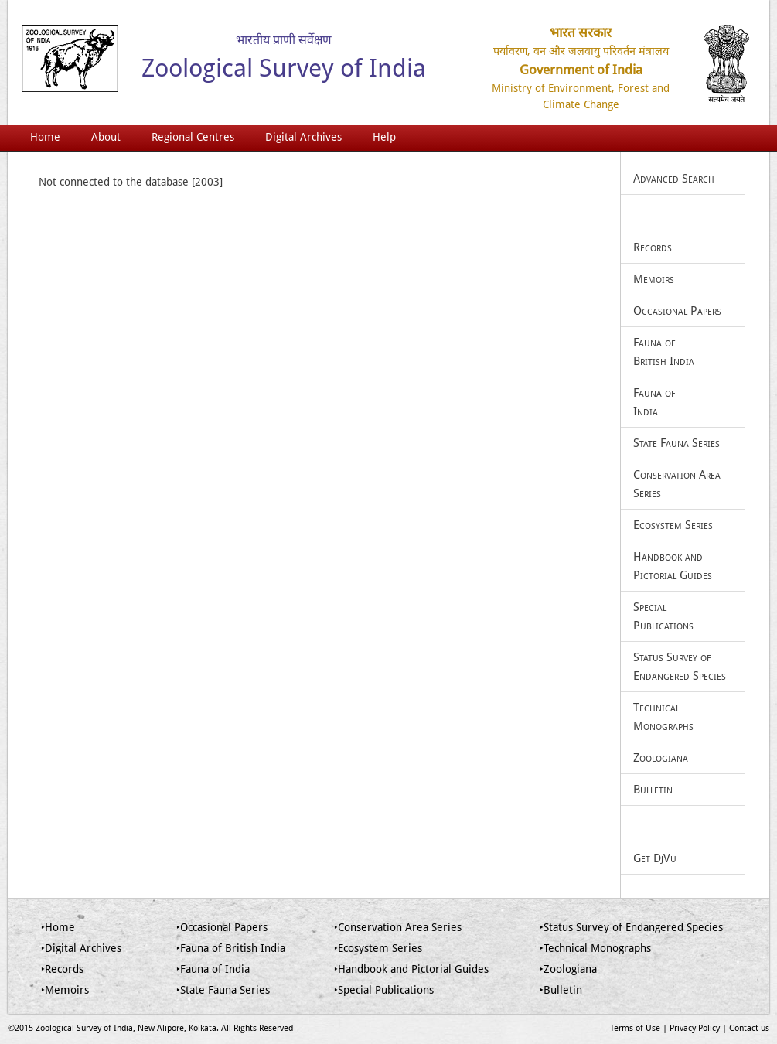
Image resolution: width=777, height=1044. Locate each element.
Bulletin (653, 790)
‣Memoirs (65, 990)
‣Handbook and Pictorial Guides (411, 969)
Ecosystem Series (673, 525)
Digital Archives (303, 137)
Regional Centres (193, 137)
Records (652, 247)
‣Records (62, 969)
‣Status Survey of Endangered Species (631, 927)
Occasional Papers (677, 311)
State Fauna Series (676, 443)
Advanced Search (673, 179)
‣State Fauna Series (223, 990)
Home (45, 137)
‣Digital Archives (81, 948)
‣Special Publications (384, 990)
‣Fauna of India (213, 969)
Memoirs (653, 279)
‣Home (58, 927)
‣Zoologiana (568, 969)
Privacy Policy (695, 1028)
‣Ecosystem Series (378, 948)
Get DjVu (654, 858)
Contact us (749, 1028)
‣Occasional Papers (222, 927)
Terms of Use (635, 1028)
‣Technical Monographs (595, 948)
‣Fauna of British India (230, 948)
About (106, 137)
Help (384, 137)
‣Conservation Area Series (398, 927)
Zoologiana (660, 758)
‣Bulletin (561, 990)
